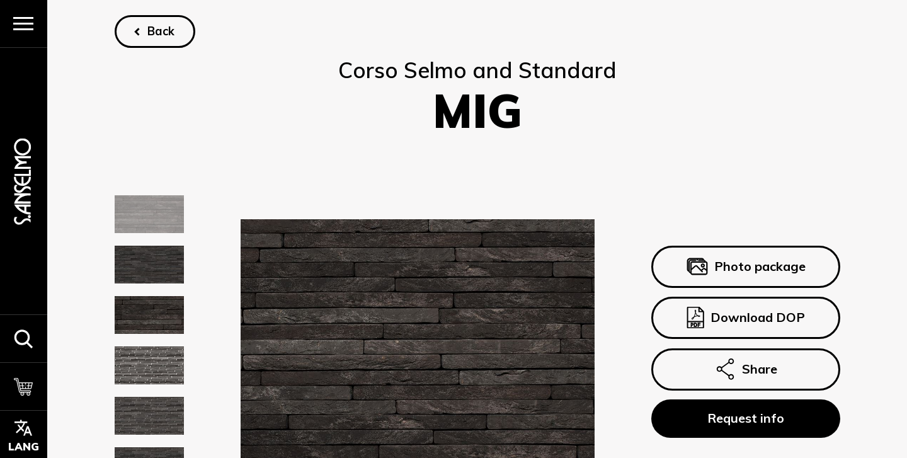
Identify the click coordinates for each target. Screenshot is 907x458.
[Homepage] (23, 181)
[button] (23, 338)
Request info (745, 419)
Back (160, 31)
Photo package (745, 266)
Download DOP (745, 318)
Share (745, 369)
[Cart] (23, 386)
